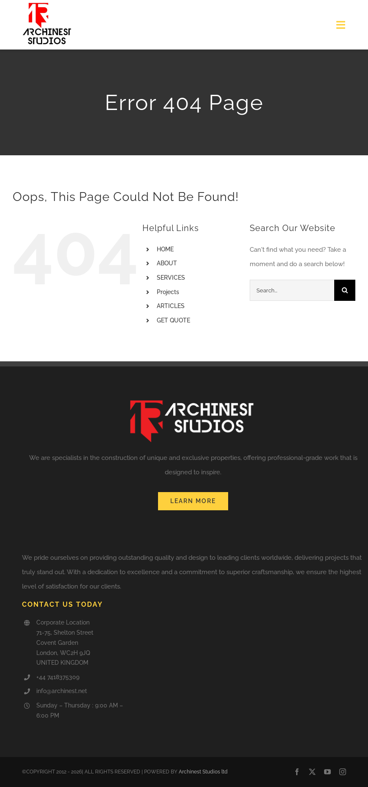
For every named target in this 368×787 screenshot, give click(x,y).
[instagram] (342, 771)
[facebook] (297, 771)
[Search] (344, 290)
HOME (165, 249)
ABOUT (167, 263)
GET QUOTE (173, 320)
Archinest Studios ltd (203, 772)
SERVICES (171, 277)
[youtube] (327, 771)
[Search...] (292, 290)
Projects (168, 292)
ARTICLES (171, 306)
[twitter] (312, 771)
